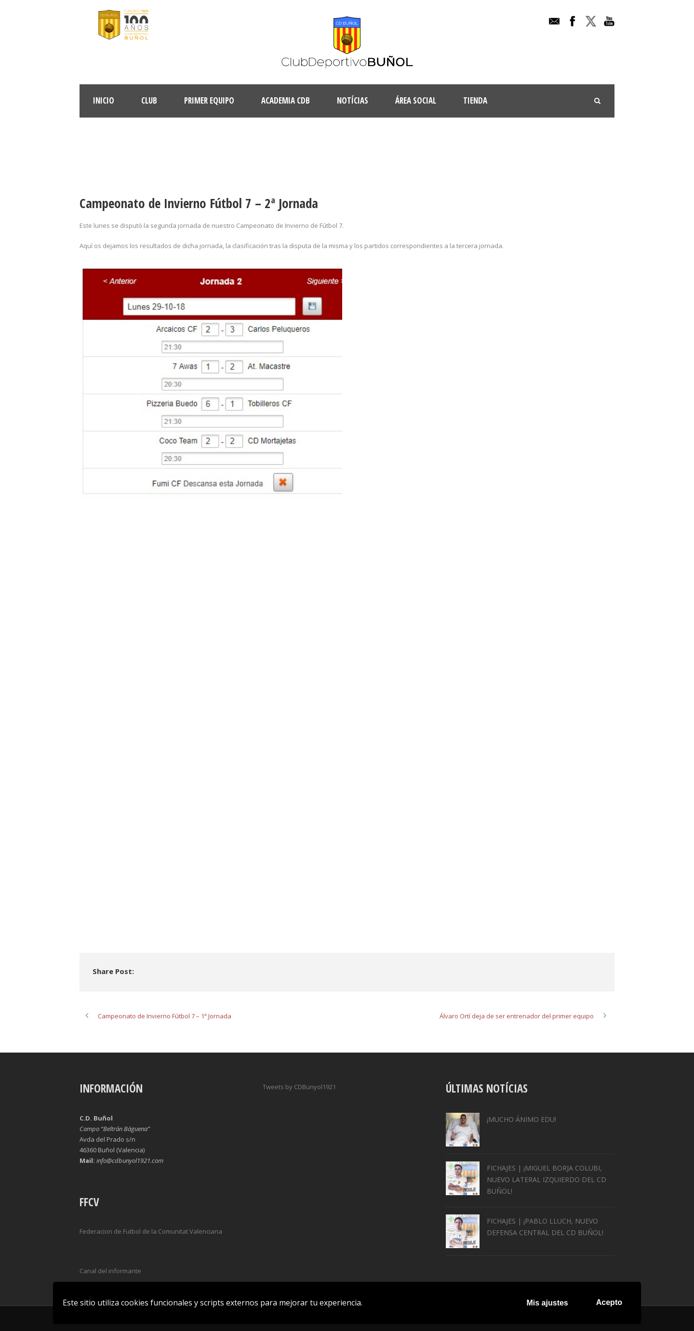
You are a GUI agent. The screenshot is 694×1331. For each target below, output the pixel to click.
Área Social (415, 100)
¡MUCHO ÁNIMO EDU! (521, 1119)
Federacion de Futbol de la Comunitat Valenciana (151, 1231)
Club (149, 100)
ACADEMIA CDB (285, 100)
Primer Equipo (209, 100)
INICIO (103, 100)
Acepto (609, 1302)
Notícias (352, 100)
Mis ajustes (547, 1303)
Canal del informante (110, 1270)
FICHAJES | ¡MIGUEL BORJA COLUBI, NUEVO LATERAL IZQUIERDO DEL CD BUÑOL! (546, 1179)
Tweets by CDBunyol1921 (299, 1086)
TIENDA (475, 100)
